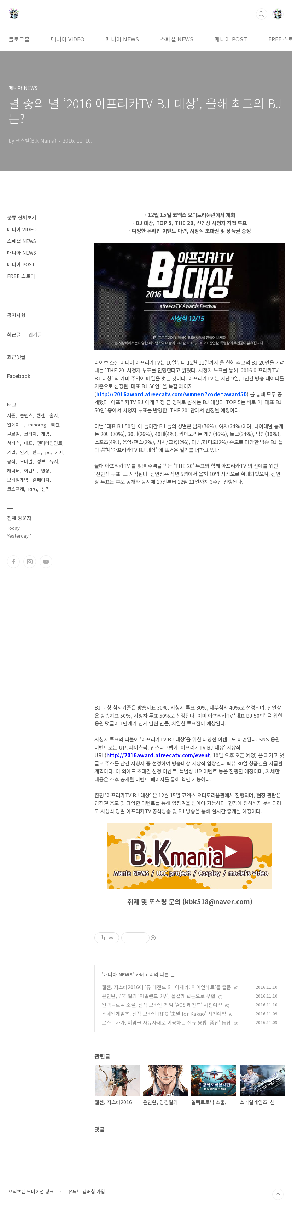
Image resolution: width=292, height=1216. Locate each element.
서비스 (13, 443)
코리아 (30, 433)
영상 (45, 470)
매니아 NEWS (122, 39)
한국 (37, 452)
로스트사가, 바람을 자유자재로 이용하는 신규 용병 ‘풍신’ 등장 (166, 1022)
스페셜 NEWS (176, 39)
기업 (11, 452)
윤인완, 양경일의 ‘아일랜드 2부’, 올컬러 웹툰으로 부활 (158, 995)
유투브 (46, 561)
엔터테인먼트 (49, 443)
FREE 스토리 (21, 276)
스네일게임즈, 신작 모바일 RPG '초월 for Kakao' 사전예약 (164, 1013)
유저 (53, 461)
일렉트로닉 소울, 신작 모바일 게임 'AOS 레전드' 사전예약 (162, 1004)
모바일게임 (17, 479)
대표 (28, 443)
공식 (11, 461)
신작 (45, 489)
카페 (59, 452)
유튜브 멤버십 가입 (86, 1191)
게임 (45, 433)
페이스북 (13, 561)
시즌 (11, 415)
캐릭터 (13, 470)
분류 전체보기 (21, 217)
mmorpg (37, 424)
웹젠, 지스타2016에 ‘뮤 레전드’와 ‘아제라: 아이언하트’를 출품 (166, 987)
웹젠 (41, 415)
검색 (261, 14)
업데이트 (15, 424)
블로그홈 (19, 39)
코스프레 (15, 489)
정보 (41, 461)
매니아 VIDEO (67, 39)
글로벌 (13, 433)
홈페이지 (41, 479)
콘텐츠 (26, 415)
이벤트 (30, 470)
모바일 (26, 461)
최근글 (14, 334)
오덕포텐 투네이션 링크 (31, 1191)
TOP (278, 1194)
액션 (55, 424)
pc (48, 452)
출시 (53, 415)
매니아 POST (231, 39)
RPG (32, 489)
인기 (24, 452)
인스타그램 (29, 561)
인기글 (35, 334)
